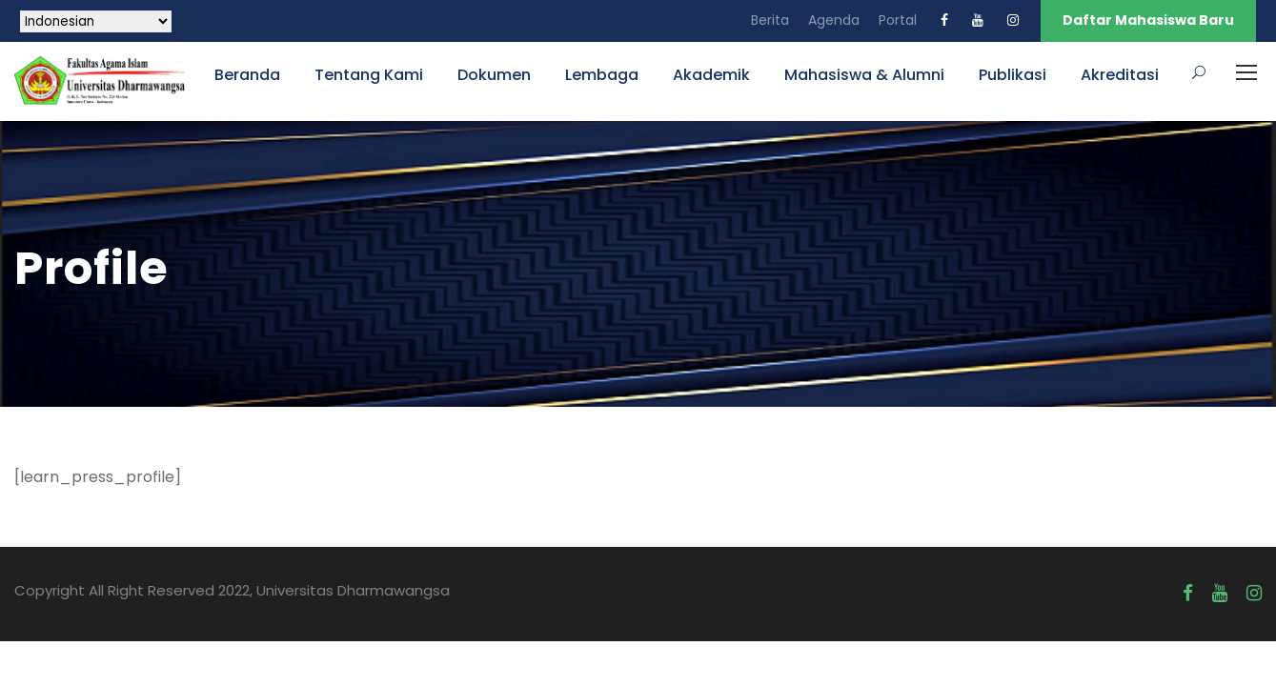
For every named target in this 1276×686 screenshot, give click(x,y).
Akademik (711, 75)
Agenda (834, 20)
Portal (898, 20)
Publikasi (1012, 75)
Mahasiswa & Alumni (864, 75)
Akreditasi (1120, 75)
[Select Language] (96, 21)
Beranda (247, 75)
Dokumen (494, 75)
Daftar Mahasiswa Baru (1148, 20)
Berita (770, 20)
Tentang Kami (368, 75)
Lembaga (601, 75)
